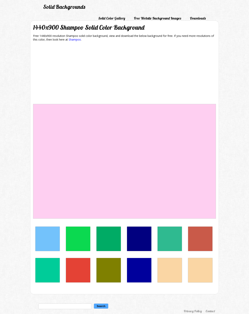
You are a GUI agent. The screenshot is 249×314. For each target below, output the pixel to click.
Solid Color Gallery (111, 18)
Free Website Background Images (157, 18)
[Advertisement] (124, 73)
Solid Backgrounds (64, 6)
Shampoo (75, 39)
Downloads (198, 18)
